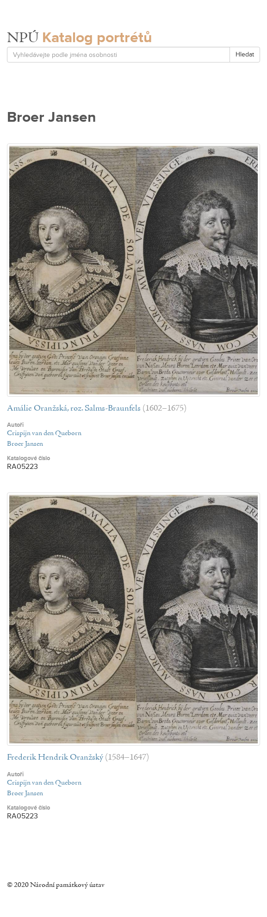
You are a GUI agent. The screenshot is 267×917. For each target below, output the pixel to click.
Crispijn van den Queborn (44, 433)
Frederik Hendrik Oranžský (55, 757)
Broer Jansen (25, 444)
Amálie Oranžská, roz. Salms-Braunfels (74, 408)
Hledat (245, 54)
